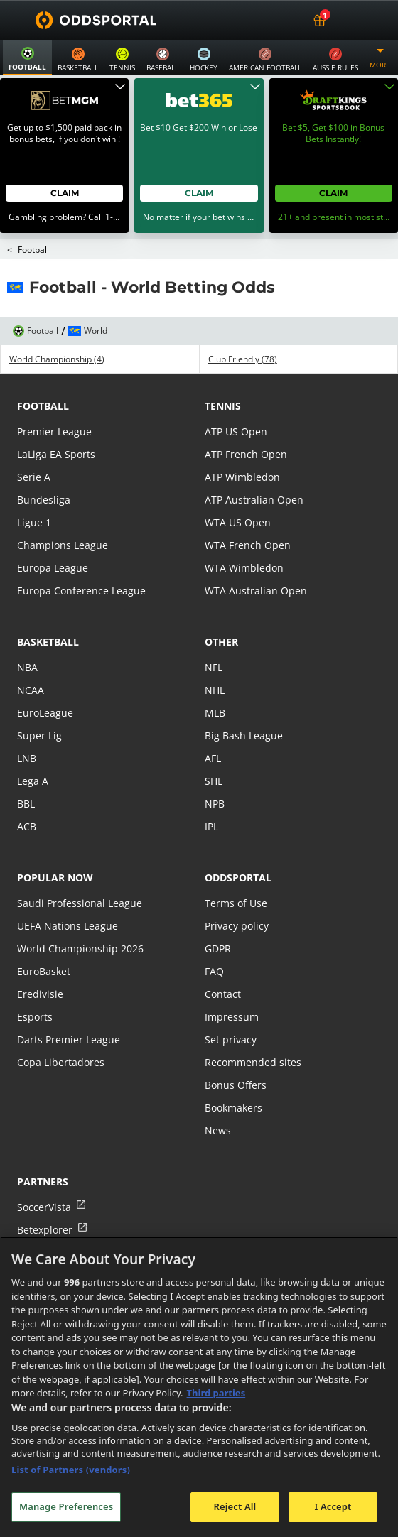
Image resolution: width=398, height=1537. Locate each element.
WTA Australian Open (256, 556)
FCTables (38, 1218)
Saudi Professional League (79, 869)
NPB (215, 769)
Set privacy (231, 1005)
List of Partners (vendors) (70, 1469)
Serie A (33, 443)
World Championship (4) (56, 325)
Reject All (235, 1506)
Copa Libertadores (60, 1028)
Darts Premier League (68, 1005)
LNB (26, 724)
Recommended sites (253, 1028)
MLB (215, 678)
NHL (215, 656)
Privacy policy (237, 891)
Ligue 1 (34, 488)
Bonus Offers (236, 1051)
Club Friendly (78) (242, 325)
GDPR (218, 914)
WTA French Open (248, 511)
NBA (27, 633)
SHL (213, 747)
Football (33, 216)
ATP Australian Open (254, 465)
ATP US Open (236, 397)
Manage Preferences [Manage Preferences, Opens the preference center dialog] (66, 1506)
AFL (213, 724)
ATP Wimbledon (242, 443)
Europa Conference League (81, 556)
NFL (213, 633)
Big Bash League (244, 701)
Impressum (232, 982)
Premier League (54, 397)
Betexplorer (44, 1195)
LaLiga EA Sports (56, 420)
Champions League (62, 511)
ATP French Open (246, 420)
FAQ (214, 937)
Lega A (32, 747)
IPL (211, 792)
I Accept (332, 1506)
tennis (223, 372)
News (218, 1096)
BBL (26, 769)
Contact (223, 960)
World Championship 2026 (80, 914)
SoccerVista (44, 1173)
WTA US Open (238, 488)
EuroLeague (45, 678)
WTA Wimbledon (244, 534)
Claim (64, 158)
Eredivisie (40, 960)
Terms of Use (236, 869)
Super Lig (39, 701)
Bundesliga (43, 465)
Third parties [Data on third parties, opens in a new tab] (216, 1392)
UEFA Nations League (67, 891)
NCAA (30, 656)
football (43, 372)
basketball (48, 607)
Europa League (52, 534)
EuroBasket (43, 937)
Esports (35, 982)
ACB (26, 792)
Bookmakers (233, 1073)
